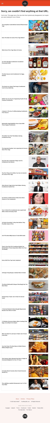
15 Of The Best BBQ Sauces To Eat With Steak (13, 235)
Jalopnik (13, 408)
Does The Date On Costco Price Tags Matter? (13, 37)
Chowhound (23, 408)
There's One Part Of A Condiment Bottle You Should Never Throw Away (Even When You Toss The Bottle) (14, 248)
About (17, 398)
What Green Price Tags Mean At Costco (12, 50)
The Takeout (29, 409)
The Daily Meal (21, 409)
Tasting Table (40, 408)
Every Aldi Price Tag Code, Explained (11, 260)
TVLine (17, 408)
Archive (23, 398)
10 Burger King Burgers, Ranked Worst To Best (14, 272)
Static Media (16, 401)
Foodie (29, 408)
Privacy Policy (30, 398)
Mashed (34, 408)
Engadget (8, 408)
